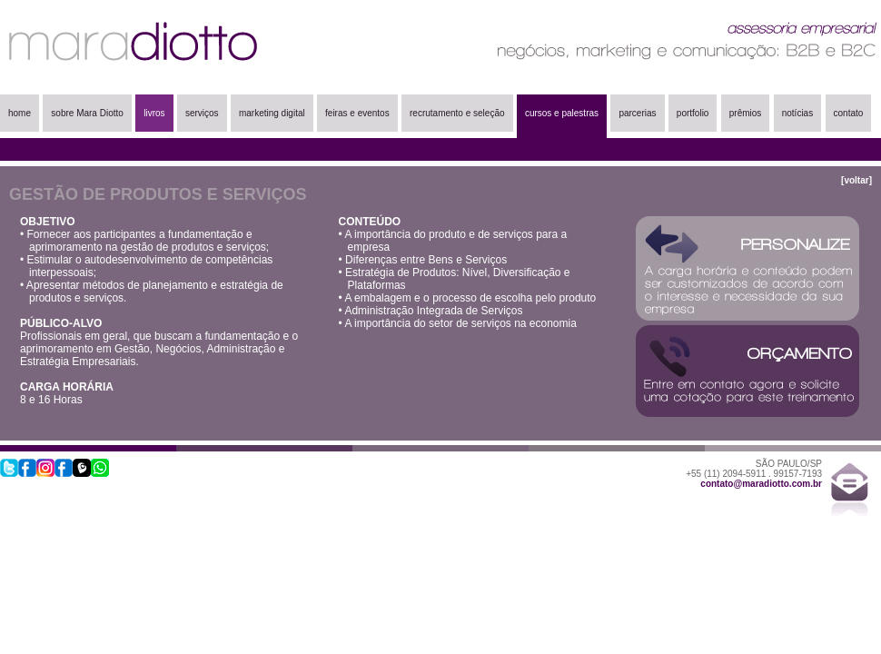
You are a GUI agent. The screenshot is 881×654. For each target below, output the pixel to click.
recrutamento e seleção (457, 113)
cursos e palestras (562, 113)
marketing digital (272, 113)
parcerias (637, 113)
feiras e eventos (357, 113)
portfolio (693, 113)
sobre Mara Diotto (87, 113)
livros (154, 113)
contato (849, 113)
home (19, 113)
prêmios (745, 113)
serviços (202, 113)
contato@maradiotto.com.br (761, 484)
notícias (797, 113)
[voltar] (856, 180)
